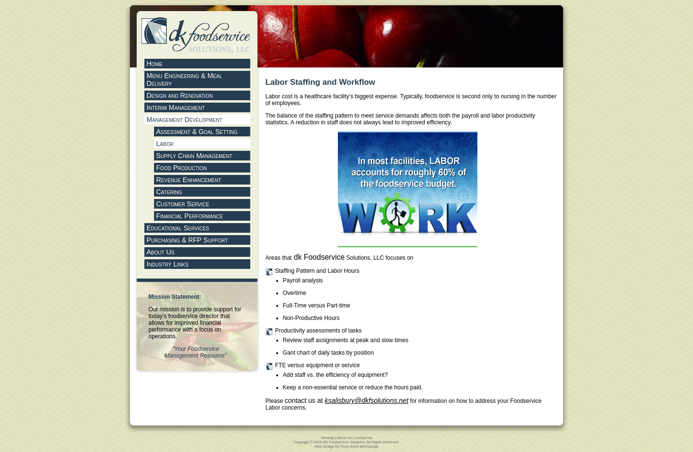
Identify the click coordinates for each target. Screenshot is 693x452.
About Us (344, 438)
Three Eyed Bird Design (359, 446)
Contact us (363, 438)
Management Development (184, 119)
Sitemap (327, 438)
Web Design (324, 446)
